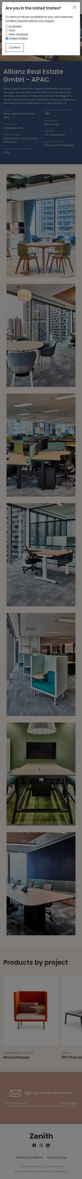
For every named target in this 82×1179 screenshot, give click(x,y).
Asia (10, 30)
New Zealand (16, 34)
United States (16, 38)
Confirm (14, 47)
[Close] (74, 7)
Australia (13, 26)
